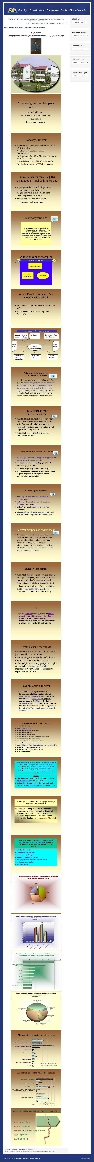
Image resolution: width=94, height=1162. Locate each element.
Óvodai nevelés (19, 27)
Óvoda (6, 27)
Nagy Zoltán (42, 27)
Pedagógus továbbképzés (31, 27)
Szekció (12, 27)
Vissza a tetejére (85, 1158)
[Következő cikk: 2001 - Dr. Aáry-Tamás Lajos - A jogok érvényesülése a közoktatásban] (47, 23)
